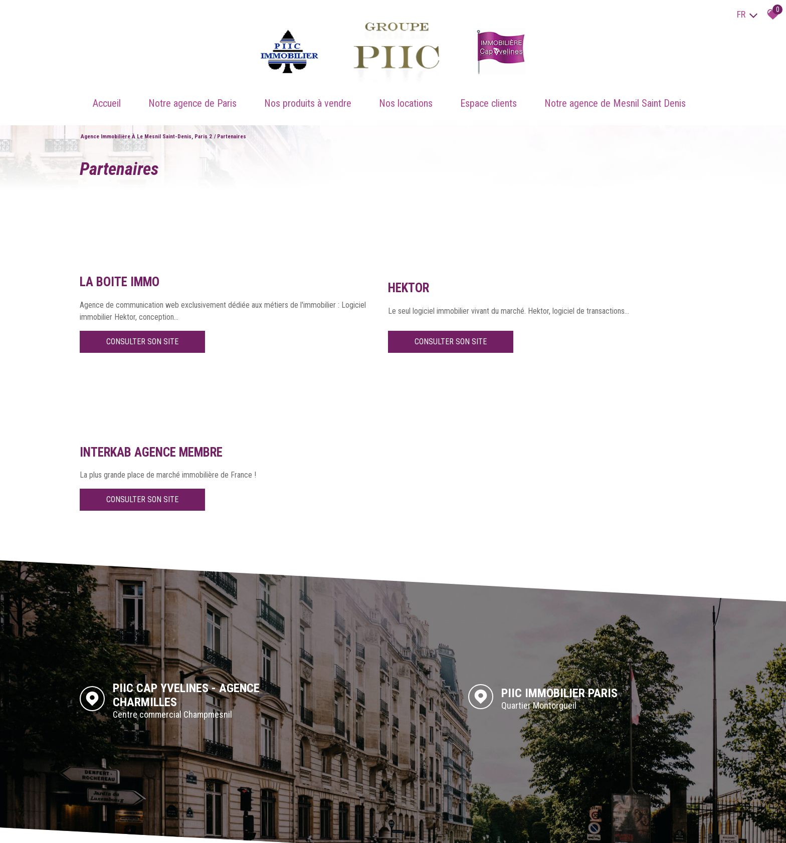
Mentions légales (130, 825)
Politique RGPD (271, 825)
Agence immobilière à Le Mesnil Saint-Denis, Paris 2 (146, 125)
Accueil (107, 96)
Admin (180, 825)
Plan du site (90, 825)
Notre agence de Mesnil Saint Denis (615, 96)
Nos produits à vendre (307, 96)
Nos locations (406, 96)
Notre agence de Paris (192, 96)
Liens (162, 825)
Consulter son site (142, 342)
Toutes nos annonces (220, 825)
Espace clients (488, 96)
